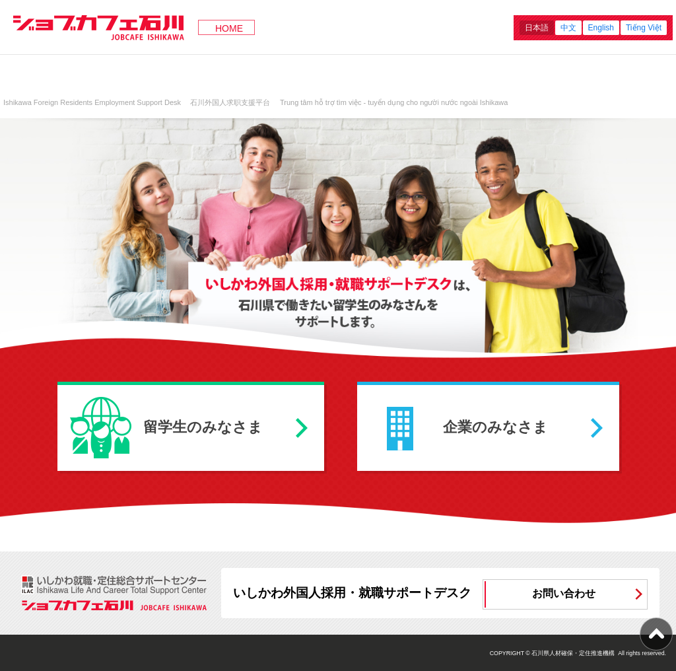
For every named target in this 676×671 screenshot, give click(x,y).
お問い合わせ (563, 593)
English (601, 27)
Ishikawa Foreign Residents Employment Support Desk (92, 102)
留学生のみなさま (203, 427)
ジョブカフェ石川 (99, 27)
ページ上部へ (656, 634)
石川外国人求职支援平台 (230, 102)
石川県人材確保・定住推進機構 (573, 653)
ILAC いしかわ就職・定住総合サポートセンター (115, 585)
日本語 (537, 27)
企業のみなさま (495, 427)
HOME (229, 28)
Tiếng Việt (643, 27)
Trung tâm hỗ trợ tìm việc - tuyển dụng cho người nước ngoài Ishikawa (394, 102)
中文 (568, 27)
